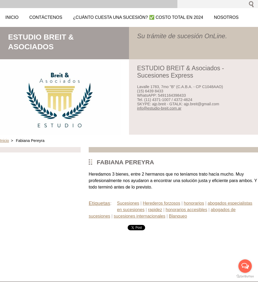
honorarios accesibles (186, 209)
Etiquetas (99, 203)
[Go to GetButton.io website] (245, 276)
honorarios (194, 203)
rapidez (155, 209)
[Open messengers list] (245, 266)
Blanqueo (178, 216)
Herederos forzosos (161, 203)
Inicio (4, 140)
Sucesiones (128, 203)
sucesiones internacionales (139, 216)
